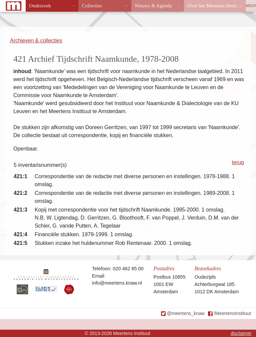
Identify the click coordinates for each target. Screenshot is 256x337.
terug (238, 162)
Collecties (92, 5)
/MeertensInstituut (232, 313)
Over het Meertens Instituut (215, 5)
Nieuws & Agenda (153, 5)
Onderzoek (40, 5)
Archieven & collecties (36, 40)
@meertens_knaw (186, 313)
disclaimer (241, 333)
